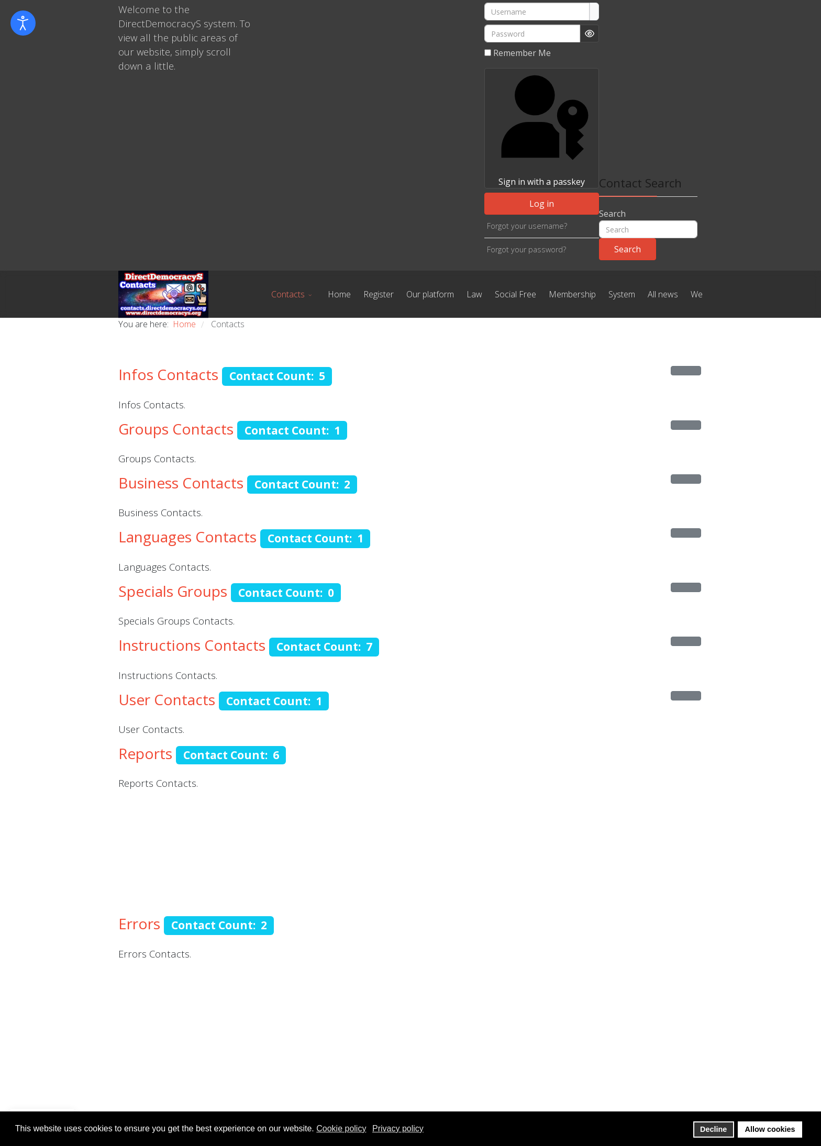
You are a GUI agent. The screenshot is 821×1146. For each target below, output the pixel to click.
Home (339, 294)
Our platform (430, 294)
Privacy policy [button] (398, 1128)
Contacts (288, 294)
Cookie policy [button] (341, 1128)
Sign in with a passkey (541, 128)
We (697, 294)
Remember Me (522, 53)
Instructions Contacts (191, 645)
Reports (145, 753)
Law (474, 294)
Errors (139, 923)
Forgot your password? (526, 249)
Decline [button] (713, 1129)
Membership (572, 294)
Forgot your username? (527, 226)
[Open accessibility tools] (23, 23)
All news (663, 294)
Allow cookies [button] (770, 1129)
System (621, 294)
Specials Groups (172, 591)
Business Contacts (180, 483)
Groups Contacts (176, 429)
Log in (541, 203)
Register (378, 294)
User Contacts (166, 699)
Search (612, 213)
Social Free (515, 294)
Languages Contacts (187, 537)
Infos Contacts (168, 374)
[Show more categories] (686, 370)
